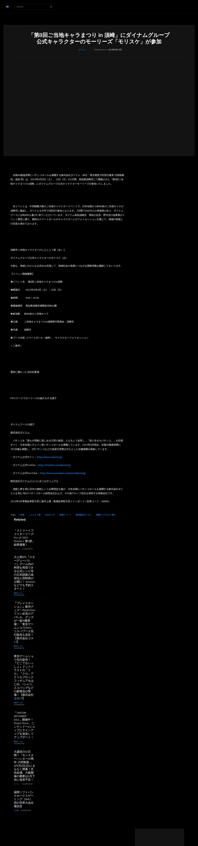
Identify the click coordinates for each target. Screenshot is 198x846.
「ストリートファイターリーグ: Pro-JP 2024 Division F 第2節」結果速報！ (24, 537)
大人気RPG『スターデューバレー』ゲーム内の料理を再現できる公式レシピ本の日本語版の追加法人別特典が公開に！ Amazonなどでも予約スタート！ (24, 572)
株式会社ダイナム (84, 514)
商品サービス (18, 591)
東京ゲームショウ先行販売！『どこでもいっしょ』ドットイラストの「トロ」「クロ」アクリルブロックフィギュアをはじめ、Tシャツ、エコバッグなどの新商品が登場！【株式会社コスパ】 (24, 673)
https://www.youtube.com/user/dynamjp (63, 473)
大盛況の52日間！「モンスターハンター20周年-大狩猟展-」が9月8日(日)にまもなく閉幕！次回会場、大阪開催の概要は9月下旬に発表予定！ (24, 758)
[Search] (51, 7)
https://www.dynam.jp (49, 457)
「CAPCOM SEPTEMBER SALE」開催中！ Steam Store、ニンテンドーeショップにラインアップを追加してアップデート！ (25, 719)
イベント (82, 49)
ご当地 (21, 514)
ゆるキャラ (50, 514)
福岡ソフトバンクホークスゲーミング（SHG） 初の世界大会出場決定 (24, 791)
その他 (16, 802)
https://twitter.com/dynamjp (54, 465)
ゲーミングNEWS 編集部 (160, 844)
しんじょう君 (35, 514)
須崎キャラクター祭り (106, 514)
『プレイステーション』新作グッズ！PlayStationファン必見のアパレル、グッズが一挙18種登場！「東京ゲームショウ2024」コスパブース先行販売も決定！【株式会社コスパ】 (24, 619)
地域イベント (65, 514)
